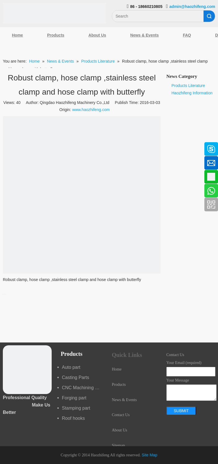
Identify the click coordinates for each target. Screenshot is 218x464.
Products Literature (188, 85)
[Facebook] (7, 146)
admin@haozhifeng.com (192, 6)
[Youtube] (7, 191)
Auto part (71, 367)
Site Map (149, 455)
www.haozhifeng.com (91, 109)
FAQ (187, 35)
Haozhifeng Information (192, 93)
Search (209, 16)
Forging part (74, 397)
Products (55, 35)
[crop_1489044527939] (27, 369)
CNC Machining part (82, 387)
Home (17, 35)
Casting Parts (75, 377)
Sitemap (118, 445)
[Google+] (7, 176)
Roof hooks (73, 418)
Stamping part (76, 408)
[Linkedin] (7, 161)
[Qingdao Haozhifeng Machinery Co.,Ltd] (54, 13)
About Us (97, 35)
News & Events (144, 35)
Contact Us (121, 415)
